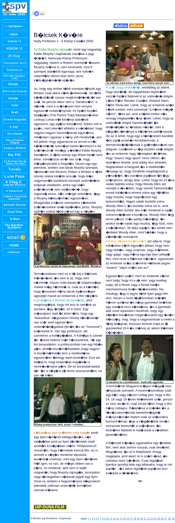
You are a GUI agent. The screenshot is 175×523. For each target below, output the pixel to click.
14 (121, 518)
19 (138, 518)
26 (162, 518)
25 (158, 518)
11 (111, 518)
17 (131, 518)
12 (114, 518)
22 (148, 518)
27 (165, 518)
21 (145, 518)
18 (135, 518)
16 (128, 518)
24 (155, 518)
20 (141, 518)
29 (173, 518)
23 (151, 518)
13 (117, 518)
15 (124, 518)
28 (169, 518)
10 (107, 518)
